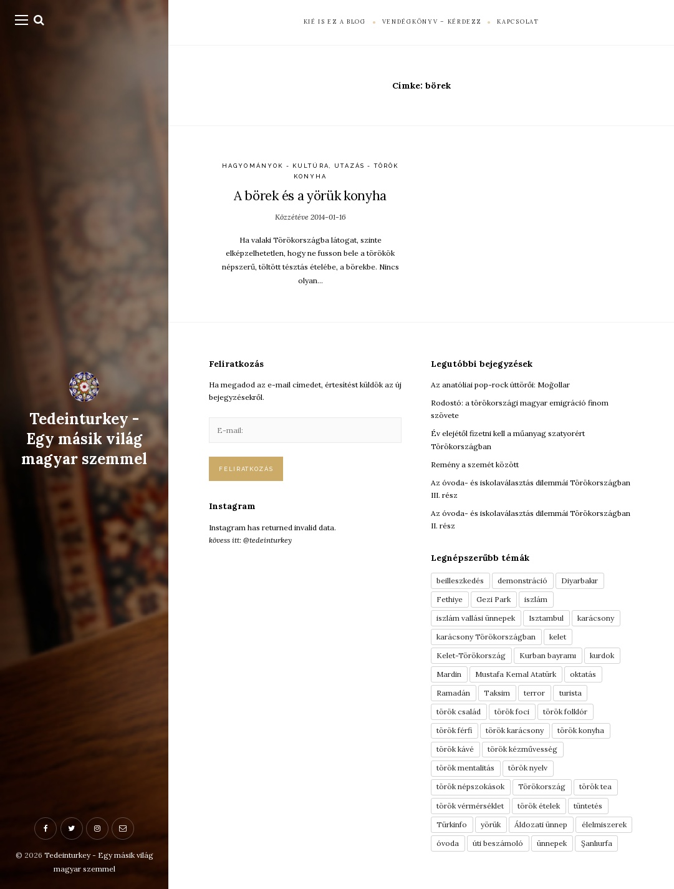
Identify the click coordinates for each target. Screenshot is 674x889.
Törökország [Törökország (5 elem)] (542, 786)
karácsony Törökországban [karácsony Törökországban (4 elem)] (486, 636)
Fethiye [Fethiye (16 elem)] (449, 599)
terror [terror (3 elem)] (534, 692)
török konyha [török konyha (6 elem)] (580, 730)
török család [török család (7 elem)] (458, 711)
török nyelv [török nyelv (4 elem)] (527, 767)
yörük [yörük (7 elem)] (491, 824)
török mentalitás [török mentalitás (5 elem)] (465, 767)
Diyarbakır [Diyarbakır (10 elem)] (579, 580)
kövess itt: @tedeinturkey (250, 540)
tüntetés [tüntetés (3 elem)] (588, 805)
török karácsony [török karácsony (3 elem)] (515, 730)
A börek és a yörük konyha (310, 195)
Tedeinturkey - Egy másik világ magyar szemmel (84, 439)
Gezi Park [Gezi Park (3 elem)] (493, 599)
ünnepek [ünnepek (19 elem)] (552, 843)
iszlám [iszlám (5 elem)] (535, 599)
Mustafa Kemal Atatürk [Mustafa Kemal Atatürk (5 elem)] (515, 674)
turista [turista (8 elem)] (570, 692)
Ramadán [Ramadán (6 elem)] (453, 692)
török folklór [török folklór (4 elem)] (565, 711)
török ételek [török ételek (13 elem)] (539, 805)
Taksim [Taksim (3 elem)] (497, 692)
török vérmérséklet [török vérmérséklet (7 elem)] (470, 805)
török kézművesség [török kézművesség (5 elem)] (522, 749)
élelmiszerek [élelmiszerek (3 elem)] (604, 824)
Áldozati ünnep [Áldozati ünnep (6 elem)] (540, 824)
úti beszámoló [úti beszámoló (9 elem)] (498, 843)
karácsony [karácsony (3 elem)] (595, 618)
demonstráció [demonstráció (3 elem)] (522, 580)
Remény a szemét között (475, 464)
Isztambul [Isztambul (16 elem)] (546, 618)
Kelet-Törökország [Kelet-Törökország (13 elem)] (471, 655)
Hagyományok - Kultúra (275, 165)
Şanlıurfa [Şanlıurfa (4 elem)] (596, 843)
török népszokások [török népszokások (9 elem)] (470, 786)
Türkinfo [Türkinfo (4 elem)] (451, 824)
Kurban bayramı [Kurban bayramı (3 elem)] (547, 655)
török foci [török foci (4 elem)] (511, 711)
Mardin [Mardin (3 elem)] (448, 674)
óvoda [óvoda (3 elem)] (447, 843)
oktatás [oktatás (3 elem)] (583, 674)
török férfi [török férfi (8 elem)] (454, 730)
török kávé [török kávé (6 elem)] (455, 749)
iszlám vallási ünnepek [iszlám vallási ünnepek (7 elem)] (475, 618)
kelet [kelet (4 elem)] (557, 636)
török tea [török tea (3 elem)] (595, 786)
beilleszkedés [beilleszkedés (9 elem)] (460, 580)
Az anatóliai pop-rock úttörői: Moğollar (500, 384)
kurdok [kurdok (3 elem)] (602, 655)
